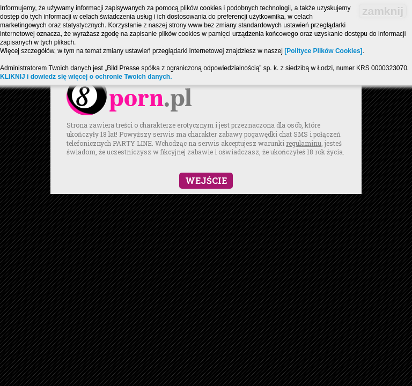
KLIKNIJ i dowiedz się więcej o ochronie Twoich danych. (86, 76)
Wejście (206, 180)
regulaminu (303, 143)
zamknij (382, 11)
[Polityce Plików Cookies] (323, 51)
